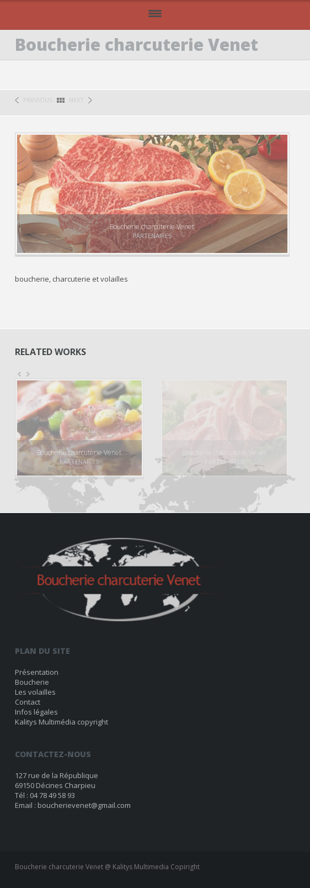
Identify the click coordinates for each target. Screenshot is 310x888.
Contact (27, 702)
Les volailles (35, 692)
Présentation (36, 672)
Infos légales (36, 712)
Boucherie (32, 682)
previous (37, 100)
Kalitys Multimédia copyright (61, 722)
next (76, 100)
